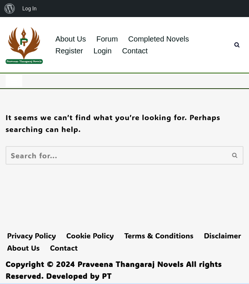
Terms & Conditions (158, 235)
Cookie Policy (90, 235)
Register (69, 51)
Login (102, 51)
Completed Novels (158, 39)
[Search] (237, 44)
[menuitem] (9, 8)
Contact (135, 51)
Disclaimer (222, 235)
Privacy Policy (31, 235)
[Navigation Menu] (14, 81)
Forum (107, 39)
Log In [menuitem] (29, 8)
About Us (70, 39)
